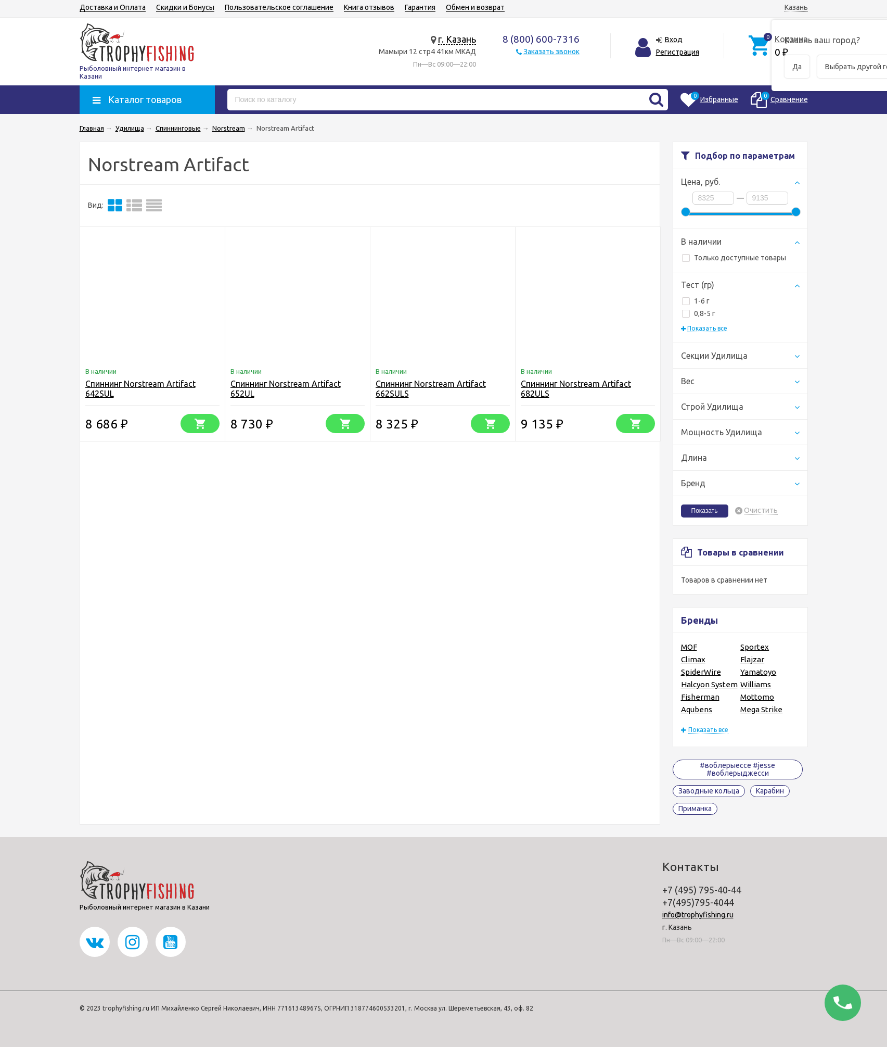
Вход (674, 39)
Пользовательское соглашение (279, 7)
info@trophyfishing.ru (698, 915)
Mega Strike (761, 709)
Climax (693, 659)
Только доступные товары (734, 258)
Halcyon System (709, 684)
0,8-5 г (698, 313)
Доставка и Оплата (113, 7)
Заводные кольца (708, 791)
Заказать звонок (551, 51)
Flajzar (752, 659)
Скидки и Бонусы (185, 7)
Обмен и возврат (475, 7)
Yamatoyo (758, 671)
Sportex (754, 646)
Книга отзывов (369, 7)
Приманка (695, 808)
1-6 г (696, 301)
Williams (755, 684)
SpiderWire (701, 671)
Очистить (761, 510)
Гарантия (420, 7)
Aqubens (696, 709)
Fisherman (700, 696)
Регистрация (677, 52)
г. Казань (457, 39)
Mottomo (757, 696)
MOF (689, 646)
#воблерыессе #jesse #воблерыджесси (737, 769)
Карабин (770, 791)
